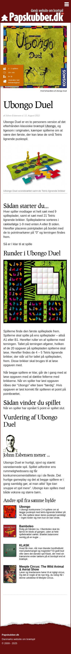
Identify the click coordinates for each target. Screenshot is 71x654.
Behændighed (14, 82)
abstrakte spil (13, 80)
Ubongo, (51, 126)
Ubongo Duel (53, 91)
